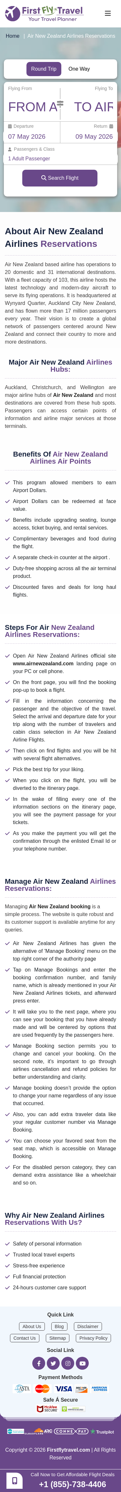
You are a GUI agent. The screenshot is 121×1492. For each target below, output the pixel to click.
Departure (21, 126)
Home (13, 36)
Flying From (20, 88)
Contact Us (25, 1338)
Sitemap (57, 1338)
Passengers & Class (31, 149)
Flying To (104, 88)
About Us (32, 1326)
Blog (59, 1326)
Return (103, 126)
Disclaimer (87, 1326)
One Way (79, 69)
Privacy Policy (93, 1338)
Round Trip (43, 69)
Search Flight (59, 178)
